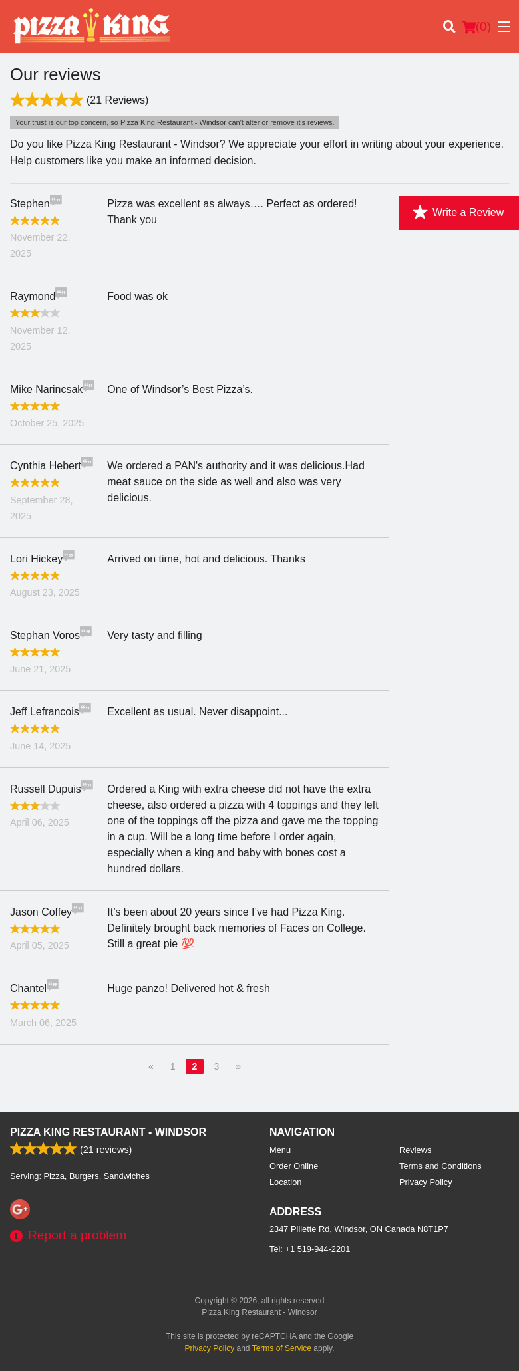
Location (285, 1182)
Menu (280, 1150)
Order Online (293, 1166)
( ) (476, 27)
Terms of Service (281, 1348)
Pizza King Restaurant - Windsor (108, 1132)
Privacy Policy (425, 1182)
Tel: (309, 1249)
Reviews (415, 1150)
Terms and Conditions (440, 1166)
